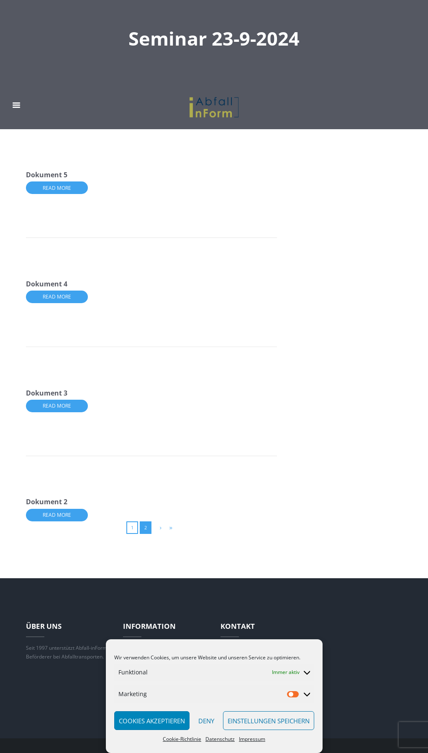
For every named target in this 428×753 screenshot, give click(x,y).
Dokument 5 (46, 174)
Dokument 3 (46, 393)
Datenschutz (220, 739)
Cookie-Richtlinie (182, 739)
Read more (57, 187)
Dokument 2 (46, 501)
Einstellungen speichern (269, 721)
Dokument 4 (46, 283)
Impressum (252, 739)
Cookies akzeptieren (152, 721)
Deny (206, 721)
